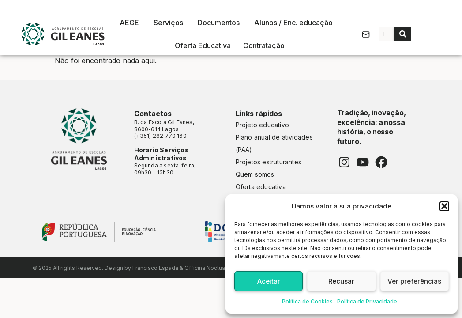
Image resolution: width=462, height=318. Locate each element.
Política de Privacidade (367, 301)
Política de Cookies (307, 301)
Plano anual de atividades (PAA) (274, 143)
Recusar (341, 281)
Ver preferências (414, 281)
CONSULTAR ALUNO (442, 173)
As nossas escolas (231, 7)
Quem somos (255, 174)
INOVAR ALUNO (442, 127)
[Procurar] (402, 34)
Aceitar (268, 281)
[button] (444, 206)
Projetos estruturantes (269, 162)
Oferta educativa (261, 186)
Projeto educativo (262, 125)
